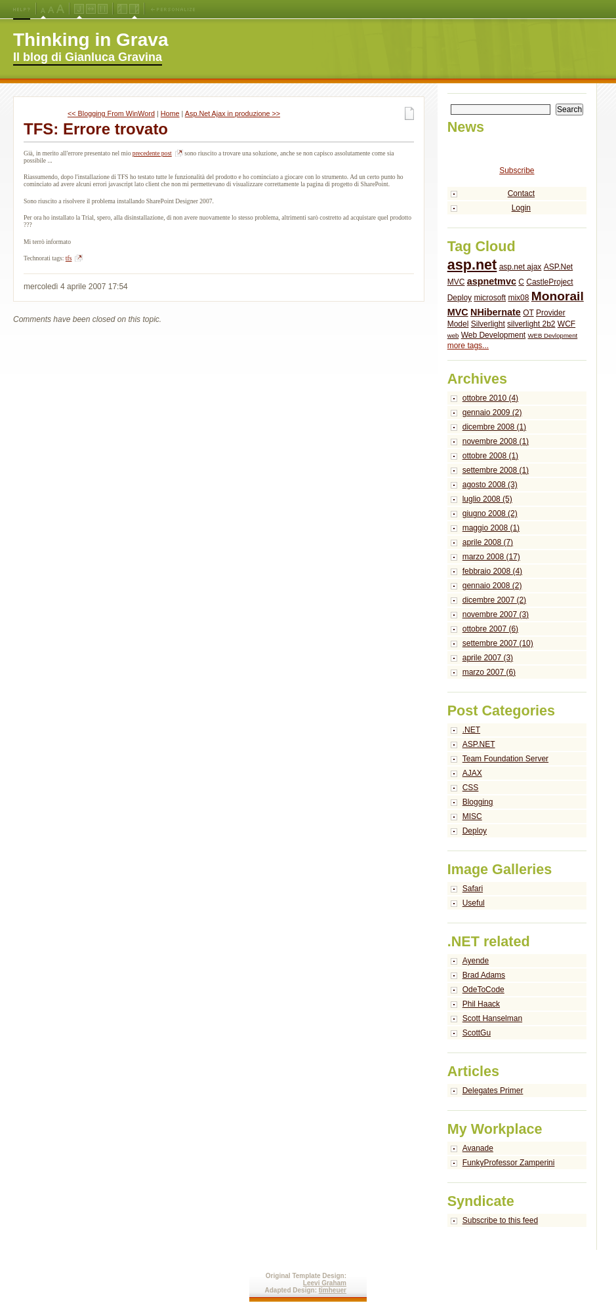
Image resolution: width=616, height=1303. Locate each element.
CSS (470, 787)
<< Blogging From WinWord (111, 113)
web (453, 335)
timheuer (332, 1290)
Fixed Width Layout (103, 9)
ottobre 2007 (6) (490, 628)
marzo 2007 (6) (489, 672)
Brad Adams (483, 975)
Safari (472, 888)
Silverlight (488, 324)
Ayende (475, 960)
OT (528, 312)
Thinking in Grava (90, 40)
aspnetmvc (491, 281)
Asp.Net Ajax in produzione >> (232, 113)
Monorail (557, 296)
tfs (69, 258)
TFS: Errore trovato (96, 129)
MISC (472, 816)
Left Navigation (122, 9)
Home (170, 113)
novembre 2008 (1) (495, 441)
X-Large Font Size (60, 9)
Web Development (493, 335)
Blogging (477, 802)
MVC (457, 312)
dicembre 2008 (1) (494, 426)
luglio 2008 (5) (487, 499)
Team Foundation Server (505, 758)
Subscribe (516, 170)
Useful (473, 903)
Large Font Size (51, 9)
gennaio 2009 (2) (492, 412)
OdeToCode (483, 989)
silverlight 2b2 (531, 324)
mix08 (518, 297)
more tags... (468, 345)
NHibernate (495, 312)
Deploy (459, 297)
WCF (566, 324)
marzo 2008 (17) (491, 556)
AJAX (472, 773)
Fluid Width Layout (91, 9)
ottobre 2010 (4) (490, 398)
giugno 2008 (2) (490, 513)
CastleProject (549, 282)
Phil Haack (481, 1004)
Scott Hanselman (492, 1018)
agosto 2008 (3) (490, 484)
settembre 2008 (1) (495, 470)
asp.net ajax (520, 266)
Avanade (477, 1148)
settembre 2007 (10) (497, 643)
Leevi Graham (324, 1283)
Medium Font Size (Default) (43, 9)
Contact (521, 193)
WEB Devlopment (553, 335)
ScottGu (476, 1032)
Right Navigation (134, 9)
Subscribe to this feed (500, 1220)
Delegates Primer (493, 1090)
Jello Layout (79, 9)
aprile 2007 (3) (487, 657)
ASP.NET (478, 744)
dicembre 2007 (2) (494, 600)
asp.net (472, 264)
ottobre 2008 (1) (490, 455)
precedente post (152, 153)
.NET (471, 729)
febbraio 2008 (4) (492, 571)
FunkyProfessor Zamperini (508, 1162)
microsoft (490, 297)
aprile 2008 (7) (487, 542)
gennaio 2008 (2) (492, 585)
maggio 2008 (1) (491, 527)
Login (521, 207)
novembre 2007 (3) (495, 614)
